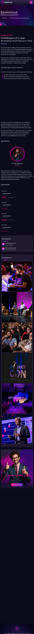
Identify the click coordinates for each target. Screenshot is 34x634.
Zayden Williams (17, 163)
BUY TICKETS (11, 197)
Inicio (4, 18)
